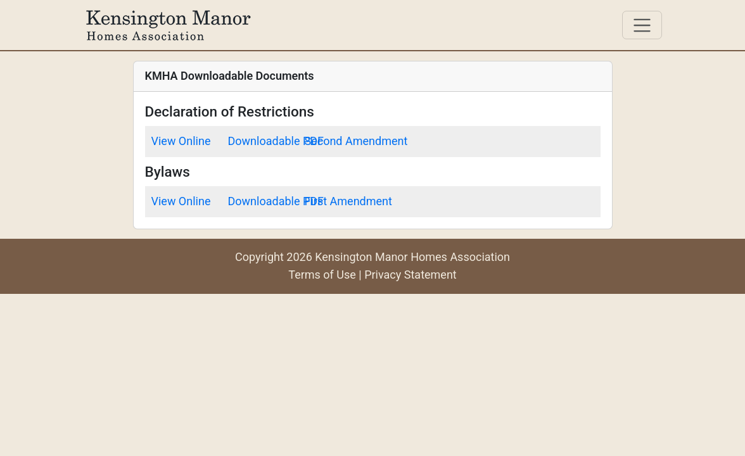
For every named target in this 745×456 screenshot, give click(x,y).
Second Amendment (356, 141)
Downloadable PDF (276, 141)
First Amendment (348, 201)
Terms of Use (322, 274)
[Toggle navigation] (642, 25)
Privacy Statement (410, 274)
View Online (181, 141)
